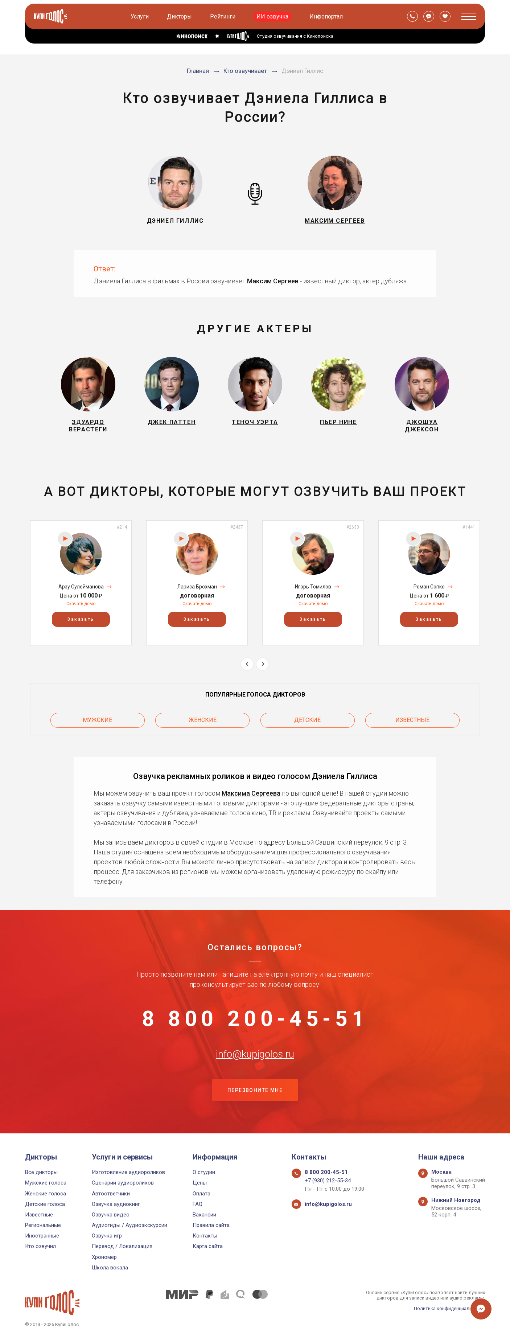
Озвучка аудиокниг (116, 1204)
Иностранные (42, 1235)
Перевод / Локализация (122, 1246)
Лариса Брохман (197, 587)
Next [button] (262, 664)
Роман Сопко (429, 587)
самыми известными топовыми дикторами (213, 803)
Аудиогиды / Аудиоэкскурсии (129, 1225)
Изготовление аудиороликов (128, 1172)
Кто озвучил (40, 1246)
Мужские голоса (45, 1182)
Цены (200, 1182)
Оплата (201, 1193)
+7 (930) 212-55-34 (328, 1180)
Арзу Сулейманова (81, 587)
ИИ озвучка (273, 16)
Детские (307, 720)
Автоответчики (111, 1193)
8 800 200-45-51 (255, 1019)
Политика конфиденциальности (449, 1308)
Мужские (97, 720)
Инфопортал (326, 16)
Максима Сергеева (251, 793)
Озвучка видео (110, 1214)
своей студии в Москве (217, 842)
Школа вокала (110, 1267)
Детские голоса (45, 1204)
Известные (412, 720)
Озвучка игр (107, 1235)
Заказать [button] (80, 619)
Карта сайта (208, 1246)
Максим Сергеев (273, 281)
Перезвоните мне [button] (255, 1092)
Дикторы (179, 16)
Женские (203, 720)
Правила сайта (211, 1225)
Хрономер (104, 1257)
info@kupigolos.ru (255, 1055)
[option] (81, 583)
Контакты (205, 1235)
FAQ (197, 1204)
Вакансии (204, 1214)
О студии (204, 1172)
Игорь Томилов (313, 587)
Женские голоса (45, 1193)
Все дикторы (41, 1172)
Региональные (43, 1225)
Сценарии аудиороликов (123, 1182)
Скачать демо (80, 604)
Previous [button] (247, 664)
